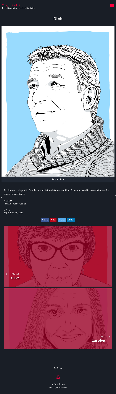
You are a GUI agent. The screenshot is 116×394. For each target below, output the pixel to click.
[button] (58, 368)
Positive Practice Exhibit (15, 204)
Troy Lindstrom (14, 5)
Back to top (58, 384)
